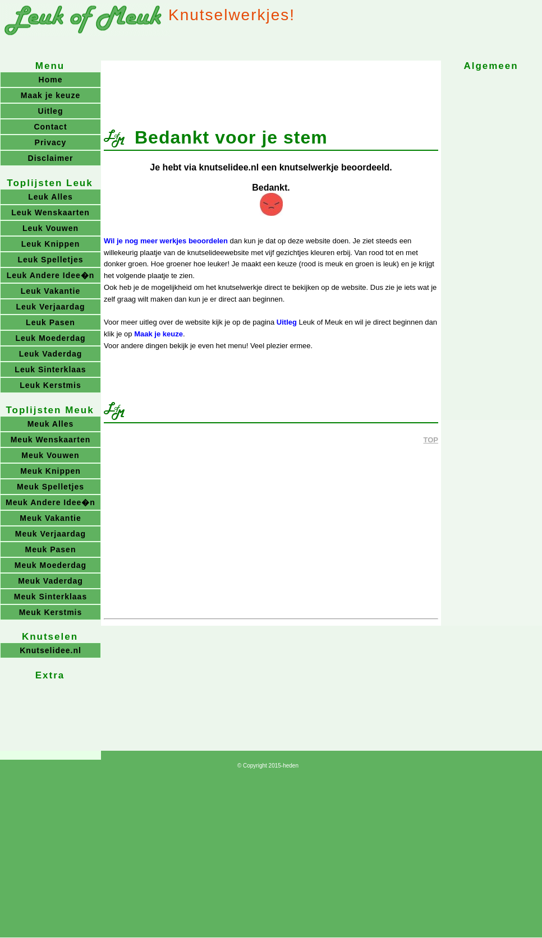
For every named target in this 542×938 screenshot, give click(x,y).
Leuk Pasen (50, 322)
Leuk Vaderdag (50, 353)
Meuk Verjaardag (50, 533)
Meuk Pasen (50, 549)
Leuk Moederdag (50, 338)
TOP (431, 440)
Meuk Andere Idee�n (50, 502)
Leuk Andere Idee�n (51, 275)
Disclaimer (51, 158)
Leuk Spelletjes (51, 259)
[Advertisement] (271, 88)
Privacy (51, 142)
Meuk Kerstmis (50, 612)
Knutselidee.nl (50, 650)
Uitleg (287, 322)
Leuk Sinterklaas (50, 369)
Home (51, 79)
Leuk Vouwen (50, 228)
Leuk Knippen (50, 243)
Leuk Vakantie (50, 291)
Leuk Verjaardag (50, 306)
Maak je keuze (158, 334)
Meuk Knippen (50, 470)
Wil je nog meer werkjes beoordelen (166, 241)
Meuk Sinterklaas (50, 596)
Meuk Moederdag (50, 565)
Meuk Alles (50, 423)
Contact (50, 126)
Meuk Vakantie (50, 518)
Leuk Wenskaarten (50, 212)
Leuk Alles (50, 196)
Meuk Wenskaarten (51, 439)
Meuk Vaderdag (50, 580)
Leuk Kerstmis (50, 385)
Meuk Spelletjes (50, 486)
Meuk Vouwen (50, 455)
